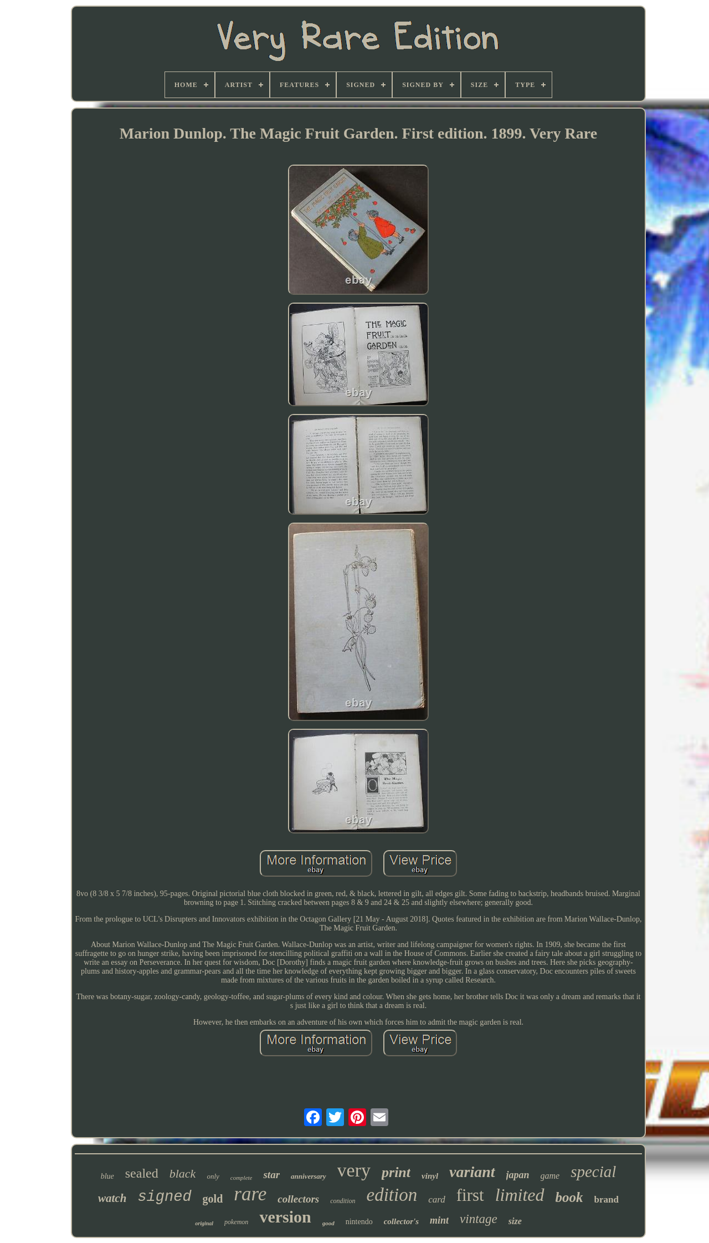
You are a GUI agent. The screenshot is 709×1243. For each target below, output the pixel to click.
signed (164, 1197)
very (354, 1170)
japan (518, 1174)
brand (606, 1199)
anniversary (308, 1176)
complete (241, 1177)
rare (250, 1194)
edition (392, 1195)
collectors (298, 1199)
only (213, 1176)
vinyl (430, 1176)
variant (472, 1171)
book (569, 1197)
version (285, 1217)
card (436, 1199)
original (204, 1223)
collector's (401, 1221)
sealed (141, 1173)
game (550, 1175)
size (515, 1221)
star (271, 1174)
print (396, 1172)
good (328, 1223)
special (593, 1171)
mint (439, 1220)
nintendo (359, 1222)
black (182, 1173)
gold (213, 1199)
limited (519, 1195)
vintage (478, 1219)
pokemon (236, 1222)
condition (342, 1201)
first (470, 1195)
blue (107, 1176)
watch (112, 1198)
